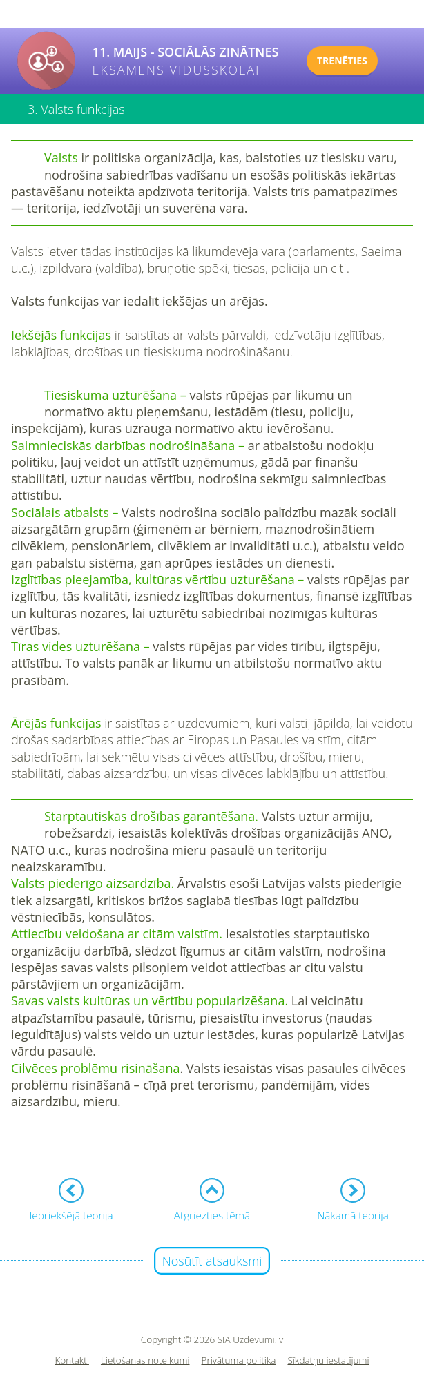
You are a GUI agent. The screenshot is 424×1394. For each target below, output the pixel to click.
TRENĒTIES (342, 60)
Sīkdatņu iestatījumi (328, 1360)
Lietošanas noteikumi (145, 1360)
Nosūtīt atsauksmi (212, 1260)
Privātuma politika (239, 1360)
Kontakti (72, 1360)
